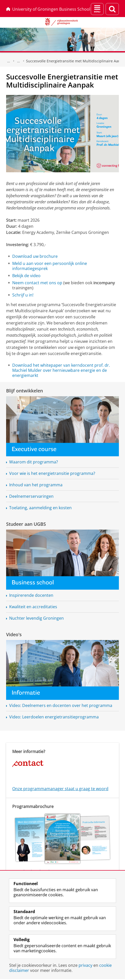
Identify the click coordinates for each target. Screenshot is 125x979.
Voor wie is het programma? (52, 473)
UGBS (8, 61)
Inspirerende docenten (31, 595)
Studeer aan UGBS (26, 524)
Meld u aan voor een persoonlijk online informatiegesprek (49, 266)
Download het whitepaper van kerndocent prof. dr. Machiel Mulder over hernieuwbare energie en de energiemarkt (61, 370)
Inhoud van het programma (35, 484)
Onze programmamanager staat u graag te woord (60, 788)
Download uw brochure (35, 256)
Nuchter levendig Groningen (36, 618)
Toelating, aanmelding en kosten (40, 507)
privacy (85, 965)
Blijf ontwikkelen (24, 391)
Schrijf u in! (22, 295)
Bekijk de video (26, 275)
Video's (14, 634)
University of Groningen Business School (48, 9)
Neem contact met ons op (37, 283)
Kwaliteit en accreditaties (33, 606)
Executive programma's (18, 61)
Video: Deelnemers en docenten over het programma (60, 705)
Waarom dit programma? (33, 461)
